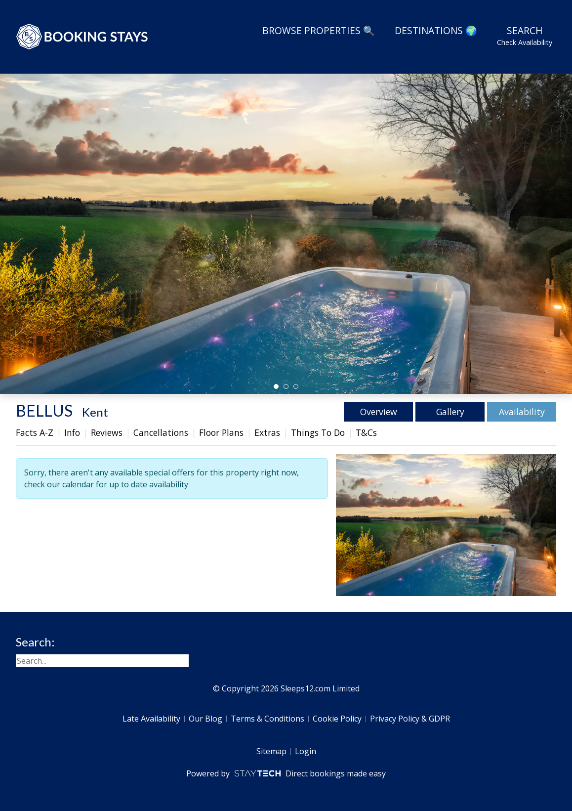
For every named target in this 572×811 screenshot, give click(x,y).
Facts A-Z (34, 432)
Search (524, 35)
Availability (522, 412)
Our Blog (205, 718)
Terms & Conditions (267, 718)
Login (305, 751)
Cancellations (160, 432)
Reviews (107, 432)
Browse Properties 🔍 (318, 30)
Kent (95, 412)
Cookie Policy (337, 718)
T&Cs (366, 432)
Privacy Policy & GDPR (410, 718)
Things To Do (318, 432)
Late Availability (151, 718)
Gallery (450, 412)
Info (72, 432)
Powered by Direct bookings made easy (285, 773)
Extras (267, 432)
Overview (378, 412)
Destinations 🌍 (436, 30)
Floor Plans (221, 432)
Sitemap (271, 751)
